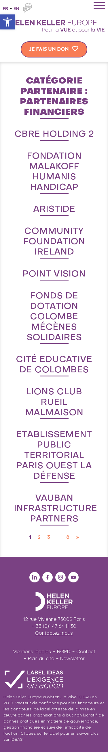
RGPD (64, 652)
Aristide (54, 209)
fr (5, 9)
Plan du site (41, 659)
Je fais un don (49, 49)
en (16, 9)
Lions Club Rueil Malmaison (54, 402)
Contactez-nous (54, 633)
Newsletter (72, 659)
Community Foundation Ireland (54, 242)
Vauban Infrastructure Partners (55, 508)
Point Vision (54, 274)
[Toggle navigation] (99, 6)
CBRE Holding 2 (54, 134)
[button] (7, 21)
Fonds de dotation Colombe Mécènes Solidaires (54, 317)
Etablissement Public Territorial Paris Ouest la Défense (54, 455)
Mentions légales (32, 652)
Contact (85, 652)
